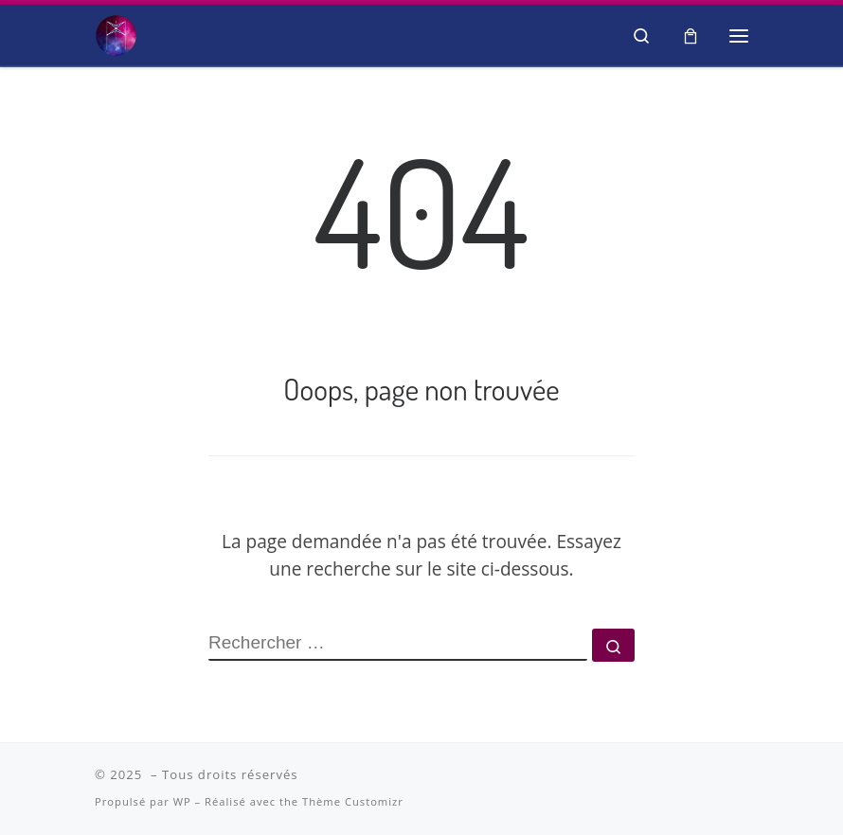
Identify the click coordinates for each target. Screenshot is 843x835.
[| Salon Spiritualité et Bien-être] (116, 32)
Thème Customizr (353, 801)
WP (182, 801)
